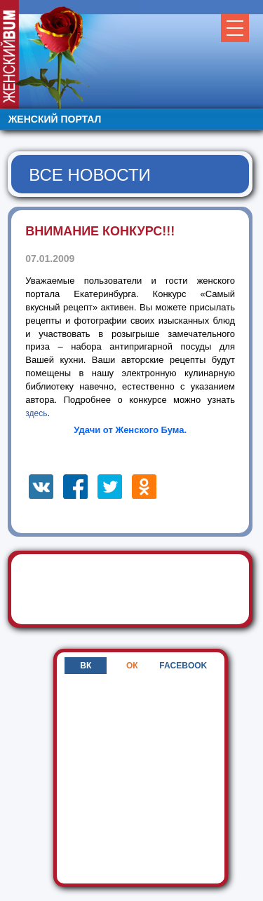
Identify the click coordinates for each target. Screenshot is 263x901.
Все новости (90, 174)
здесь (36, 413)
